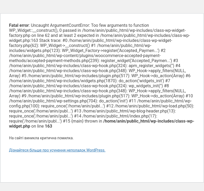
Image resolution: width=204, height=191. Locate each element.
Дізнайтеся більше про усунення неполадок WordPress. (57, 150)
